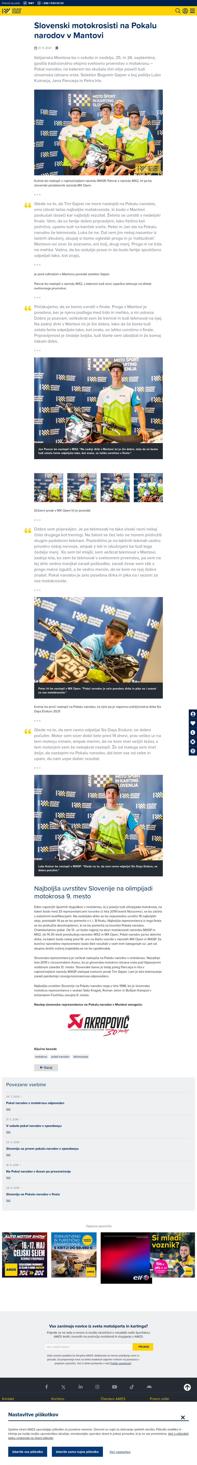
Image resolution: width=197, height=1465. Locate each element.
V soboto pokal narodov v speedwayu (34, 1125)
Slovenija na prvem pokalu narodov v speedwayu (42, 1148)
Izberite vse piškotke (27, 1451)
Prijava (144, 1347)
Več (8, 1109)
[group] (48, 487)
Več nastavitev (120, 1452)
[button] (154, 488)
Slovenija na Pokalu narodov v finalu (33, 1194)
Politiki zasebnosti (120, 1363)
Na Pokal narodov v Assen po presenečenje (38, 1171)
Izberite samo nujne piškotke (77, 1451)
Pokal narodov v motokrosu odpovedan (35, 1103)
